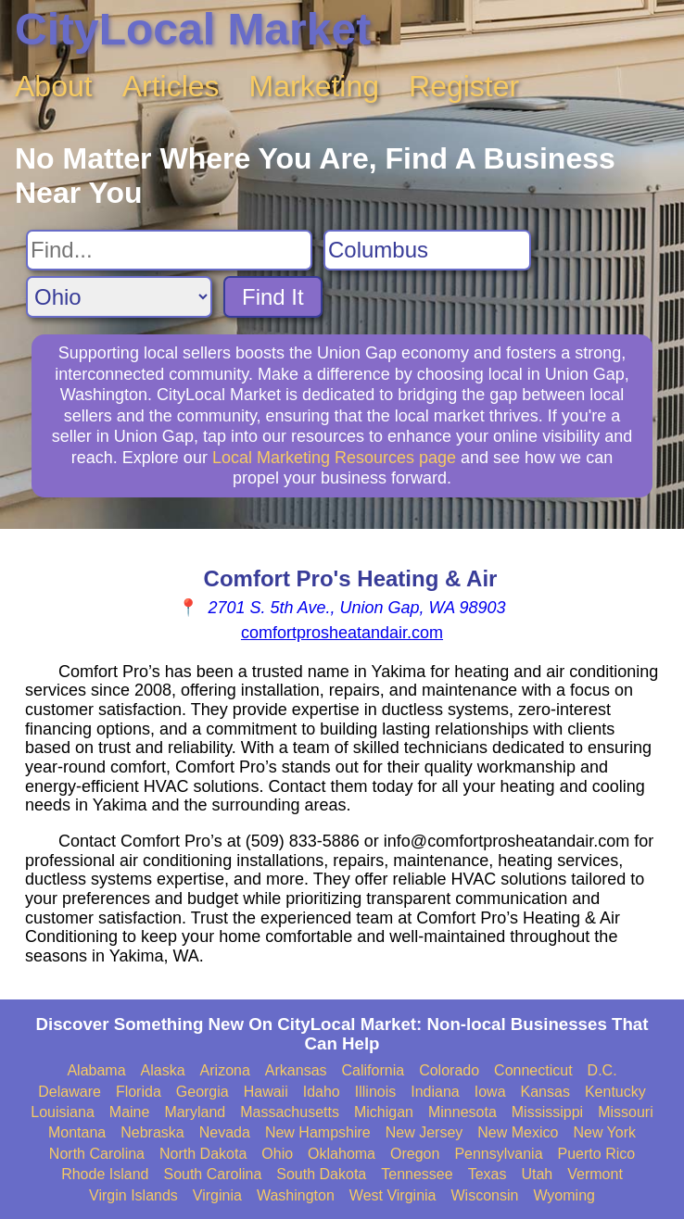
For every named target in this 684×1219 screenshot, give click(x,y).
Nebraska (152, 1132)
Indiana (435, 1092)
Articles (171, 86)
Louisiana (63, 1112)
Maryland (194, 1112)
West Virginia (393, 1195)
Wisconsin (484, 1195)
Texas (487, 1174)
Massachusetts (289, 1112)
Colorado (449, 1070)
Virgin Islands (133, 1195)
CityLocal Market (193, 29)
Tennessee (416, 1174)
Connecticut (533, 1070)
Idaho (321, 1092)
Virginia (217, 1195)
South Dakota (321, 1174)
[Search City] (427, 250)
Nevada (224, 1132)
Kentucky (615, 1092)
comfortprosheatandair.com (342, 632)
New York (604, 1132)
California (373, 1070)
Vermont (595, 1174)
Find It (273, 296)
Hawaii (266, 1092)
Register (464, 86)
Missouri (625, 1112)
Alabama (96, 1070)
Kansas (545, 1092)
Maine (129, 1112)
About (54, 86)
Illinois (375, 1092)
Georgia (202, 1092)
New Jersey (424, 1132)
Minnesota (462, 1112)
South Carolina (212, 1174)
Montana (77, 1132)
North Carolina (97, 1154)
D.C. (602, 1070)
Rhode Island (104, 1174)
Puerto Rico (597, 1154)
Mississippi (547, 1112)
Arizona (225, 1070)
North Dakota (203, 1154)
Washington (296, 1195)
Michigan (383, 1112)
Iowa (490, 1092)
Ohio (277, 1154)
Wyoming (564, 1195)
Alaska (163, 1070)
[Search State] (119, 297)
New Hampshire (318, 1132)
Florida (138, 1092)
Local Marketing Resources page (334, 457)
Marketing (314, 86)
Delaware (69, 1092)
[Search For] (169, 250)
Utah (536, 1174)
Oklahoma (341, 1154)
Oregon (414, 1154)
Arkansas (296, 1070)
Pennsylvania (498, 1154)
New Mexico (517, 1132)
